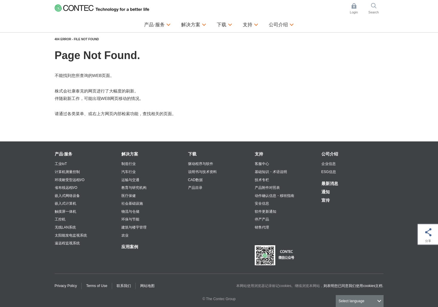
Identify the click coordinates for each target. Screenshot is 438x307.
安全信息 (262, 203)
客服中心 (262, 164)
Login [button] (357, 8)
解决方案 (129, 154)
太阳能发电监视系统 (71, 235)
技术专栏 (262, 180)
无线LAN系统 (65, 227)
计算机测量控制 (67, 172)
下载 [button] (224, 24)
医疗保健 (128, 196)
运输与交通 (130, 180)
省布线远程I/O (66, 188)
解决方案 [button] (193, 24)
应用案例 (129, 246)
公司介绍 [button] (281, 24)
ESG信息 (328, 172)
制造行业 (128, 164)
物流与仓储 (130, 211)
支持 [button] (250, 24)
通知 (325, 191)
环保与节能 (130, 219)
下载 (192, 154)
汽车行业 (128, 172)
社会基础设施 (132, 203)
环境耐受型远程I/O (70, 180)
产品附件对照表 (267, 188)
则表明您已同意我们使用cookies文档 (352, 286)
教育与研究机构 (133, 188)
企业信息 (328, 164)
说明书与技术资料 (202, 172)
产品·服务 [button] (157, 24)
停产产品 (262, 219)
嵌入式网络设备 (67, 196)
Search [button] (375, 8)
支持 (259, 154)
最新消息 (329, 183)
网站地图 (147, 286)
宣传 (325, 200)
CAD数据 (195, 180)
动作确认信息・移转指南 (274, 196)
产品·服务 (64, 154)
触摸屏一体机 (65, 211)
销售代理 (262, 227)
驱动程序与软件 (200, 164)
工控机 (60, 219)
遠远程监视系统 (67, 243)
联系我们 (124, 286)
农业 (125, 235)
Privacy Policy (66, 286)
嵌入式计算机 (65, 203)
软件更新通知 (265, 211)
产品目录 (195, 188)
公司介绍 (329, 154)
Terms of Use (96, 286)
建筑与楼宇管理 (133, 227)
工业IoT (61, 164)
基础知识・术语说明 (271, 172)
